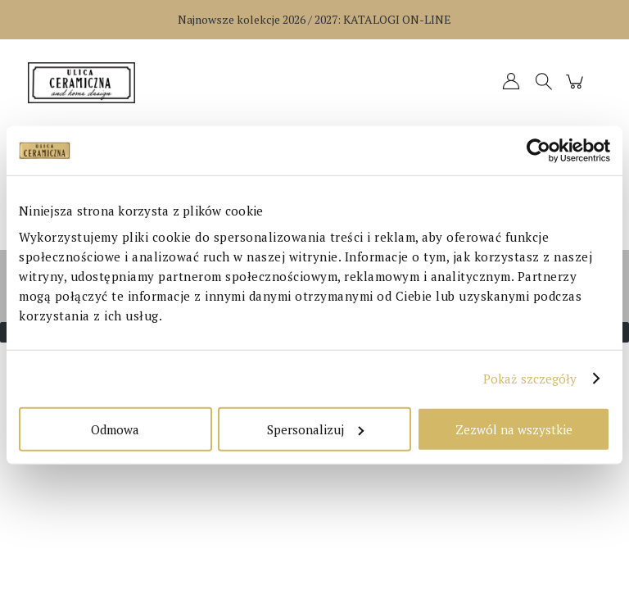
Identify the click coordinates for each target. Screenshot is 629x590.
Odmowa (115, 428)
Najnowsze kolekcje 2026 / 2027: (314, 19)
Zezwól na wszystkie (513, 428)
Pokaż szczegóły (530, 378)
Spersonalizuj (315, 428)
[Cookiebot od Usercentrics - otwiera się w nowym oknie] (538, 150)
